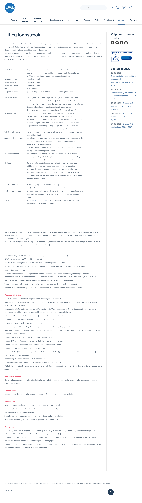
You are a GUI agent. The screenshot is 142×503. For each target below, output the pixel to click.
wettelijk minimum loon (39, 200)
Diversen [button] (121, 20)
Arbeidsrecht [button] (109, 20)
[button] (136, 8)
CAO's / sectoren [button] (24, 20)
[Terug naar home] (10, 7)
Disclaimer (8, 490)
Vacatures (134, 20)
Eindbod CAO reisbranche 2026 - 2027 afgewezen (122, 116)
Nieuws (14, 20)
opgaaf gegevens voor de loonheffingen (50, 129)
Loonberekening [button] (56, 20)
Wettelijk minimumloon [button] (39, 20)
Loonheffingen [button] (73, 20)
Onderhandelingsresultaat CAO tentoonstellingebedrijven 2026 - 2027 (124, 96)
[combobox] (93, 7)
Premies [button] (87, 20)
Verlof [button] (97, 20)
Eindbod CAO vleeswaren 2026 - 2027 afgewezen (122, 106)
